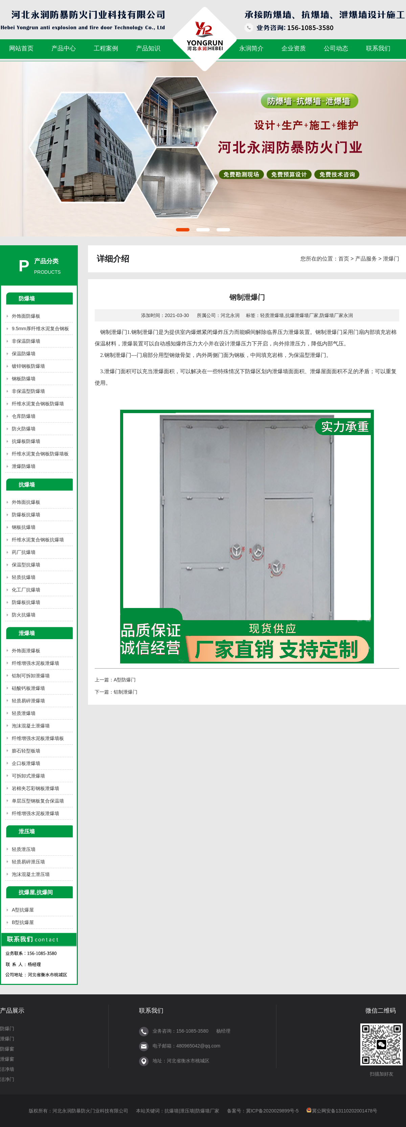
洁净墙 (7, 1069)
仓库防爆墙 (24, 416)
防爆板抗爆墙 (26, 514)
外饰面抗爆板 (26, 502)
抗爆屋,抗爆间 (36, 892)
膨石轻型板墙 (26, 750)
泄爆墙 (27, 633)
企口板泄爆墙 (26, 763)
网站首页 (21, 48)
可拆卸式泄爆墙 (28, 776)
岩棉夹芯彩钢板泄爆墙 (35, 788)
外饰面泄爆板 (26, 650)
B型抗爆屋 (23, 922)
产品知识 (148, 48)
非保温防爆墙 (26, 341)
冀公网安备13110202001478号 (344, 1110)
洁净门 (7, 1079)
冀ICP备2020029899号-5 (272, 1110)
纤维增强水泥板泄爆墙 (35, 663)
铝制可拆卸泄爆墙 (31, 675)
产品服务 (366, 259)
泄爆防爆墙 (24, 466)
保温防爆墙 (24, 353)
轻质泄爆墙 (24, 713)
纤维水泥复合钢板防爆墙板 (40, 453)
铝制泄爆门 (125, 692)
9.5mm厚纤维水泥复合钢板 (40, 328)
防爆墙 (27, 298)
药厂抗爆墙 (24, 552)
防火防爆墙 (24, 428)
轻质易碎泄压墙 (28, 861)
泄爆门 (391, 259)
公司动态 (336, 48)
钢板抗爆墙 (24, 527)
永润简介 (251, 48)
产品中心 (63, 48)
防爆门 (7, 1028)
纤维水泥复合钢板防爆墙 (38, 403)
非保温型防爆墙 (28, 391)
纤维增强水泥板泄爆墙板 (38, 738)
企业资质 (293, 48)
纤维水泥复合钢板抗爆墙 (38, 539)
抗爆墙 (27, 484)
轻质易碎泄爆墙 (28, 700)
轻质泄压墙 (24, 849)
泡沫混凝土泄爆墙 (31, 725)
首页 (343, 259)
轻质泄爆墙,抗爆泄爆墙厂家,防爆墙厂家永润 (306, 315)
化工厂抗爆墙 (26, 589)
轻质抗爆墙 (24, 577)
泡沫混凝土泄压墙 (31, 874)
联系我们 (378, 48)
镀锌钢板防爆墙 (28, 366)
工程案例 (106, 48)
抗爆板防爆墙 (26, 441)
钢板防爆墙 (24, 378)
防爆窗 (7, 1049)
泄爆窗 (7, 1059)
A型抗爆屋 (23, 909)
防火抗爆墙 (24, 614)
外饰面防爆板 (26, 316)
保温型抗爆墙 (26, 564)
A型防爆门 (125, 679)
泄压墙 (27, 831)
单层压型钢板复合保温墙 (38, 801)
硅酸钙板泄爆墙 (28, 688)
